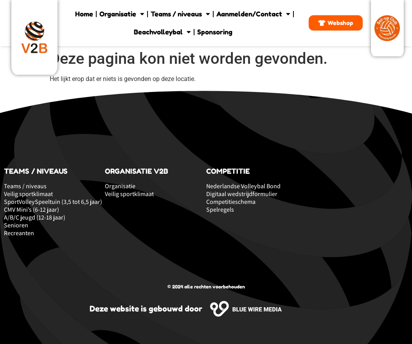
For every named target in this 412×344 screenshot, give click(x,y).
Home (84, 14)
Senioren (16, 225)
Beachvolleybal (162, 32)
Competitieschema (230, 202)
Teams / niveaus (180, 14)
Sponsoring (214, 32)
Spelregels (220, 210)
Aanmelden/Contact (253, 14)
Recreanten (19, 233)
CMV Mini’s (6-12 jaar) (31, 210)
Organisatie (121, 14)
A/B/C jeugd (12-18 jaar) (34, 218)
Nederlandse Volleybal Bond (243, 186)
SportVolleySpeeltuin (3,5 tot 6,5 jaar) (53, 202)
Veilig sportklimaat (28, 194)
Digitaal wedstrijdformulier (241, 194)
